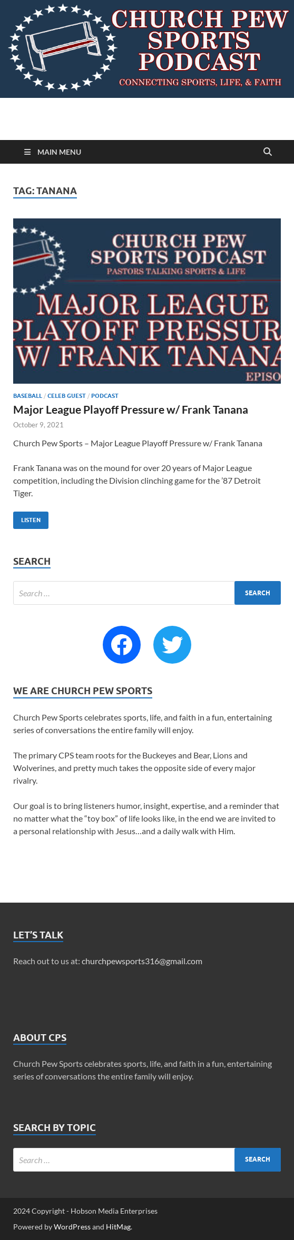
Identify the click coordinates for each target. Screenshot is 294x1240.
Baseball (27, 395)
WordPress (72, 1226)
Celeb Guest (66, 395)
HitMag (118, 1226)
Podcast (105, 395)
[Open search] (268, 152)
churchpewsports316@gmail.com (142, 961)
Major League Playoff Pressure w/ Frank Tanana (130, 409)
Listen (27, 518)
